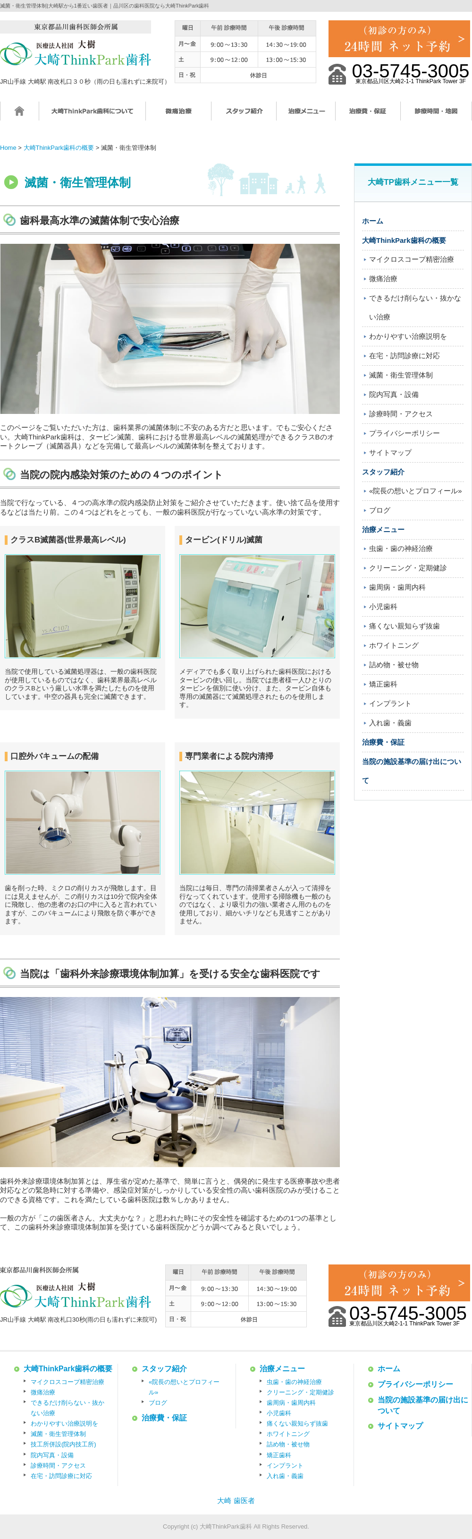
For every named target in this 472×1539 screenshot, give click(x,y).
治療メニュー (306, 115)
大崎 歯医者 (235, 1500)
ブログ (379, 510)
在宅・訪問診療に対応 (404, 356)
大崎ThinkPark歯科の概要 (404, 240)
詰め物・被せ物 (394, 665)
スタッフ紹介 (244, 115)
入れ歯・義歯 (390, 723)
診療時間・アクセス (401, 414)
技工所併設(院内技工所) (63, 1444)
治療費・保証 (368, 115)
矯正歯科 (383, 684)
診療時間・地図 (436, 115)
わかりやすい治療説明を (408, 336)
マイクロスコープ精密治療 (411, 259)
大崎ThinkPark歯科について (92, 115)
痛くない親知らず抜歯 (404, 626)
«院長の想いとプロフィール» (415, 491)
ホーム (19, 115)
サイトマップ (390, 452)
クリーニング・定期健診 (408, 568)
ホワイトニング (394, 645)
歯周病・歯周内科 (397, 587)
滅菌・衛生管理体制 (401, 375)
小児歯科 (383, 606)
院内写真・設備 (394, 394)
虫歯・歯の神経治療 (401, 548)
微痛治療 (178, 115)
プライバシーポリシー (404, 433)
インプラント (390, 703)
